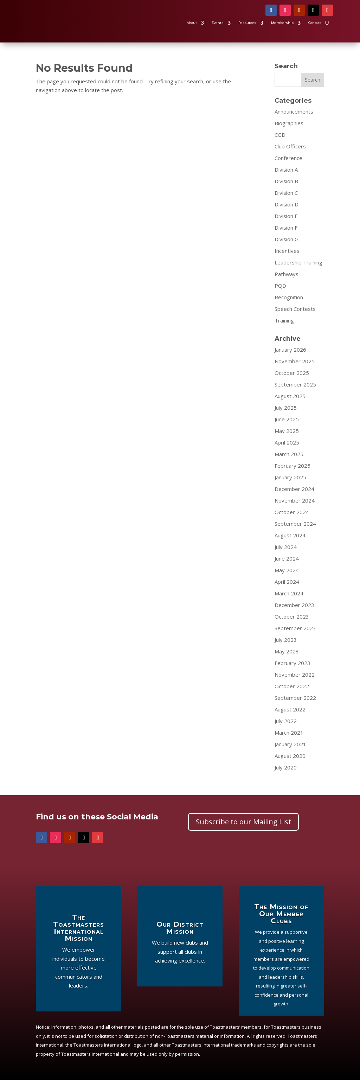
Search (312, 79)
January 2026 (290, 349)
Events (218, 23)
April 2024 (287, 581)
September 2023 (295, 628)
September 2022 (295, 697)
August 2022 (290, 709)
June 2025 (287, 419)
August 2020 (290, 755)
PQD (280, 285)
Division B (286, 181)
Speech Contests (295, 308)
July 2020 (286, 767)
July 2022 (286, 720)
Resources (247, 23)
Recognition (289, 297)
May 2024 (287, 570)
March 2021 (289, 732)
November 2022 (295, 674)
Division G (286, 239)
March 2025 (289, 454)
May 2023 (287, 651)
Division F (286, 227)
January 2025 (290, 477)
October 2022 (292, 686)
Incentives (287, 250)
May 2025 (287, 430)
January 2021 (290, 744)
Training (284, 320)
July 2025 (286, 407)
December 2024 (294, 488)
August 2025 (290, 396)
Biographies (289, 123)
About (192, 23)
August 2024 (290, 535)
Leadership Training (298, 262)
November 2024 (295, 500)
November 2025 (295, 361)
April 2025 (287, 442)
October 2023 (292, 616)
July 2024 (286, 546)
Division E (286, 215)
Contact (314, 23)
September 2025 (295, 384)
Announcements (294, 111)
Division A (286, 169)
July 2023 (286, 639)
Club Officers (290, 146)
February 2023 (292, 662)
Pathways (286, 273)
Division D (286, 204)
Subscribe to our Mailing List (243, 821)
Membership (282, 23)
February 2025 (292, 465)
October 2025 (292, 372)
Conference (288, 157)
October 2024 (292, 512)
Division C (286, 192)
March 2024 (289, 593)
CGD (280, 134)
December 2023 (294, 604)
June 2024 (287, 558)
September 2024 (295, 523)
